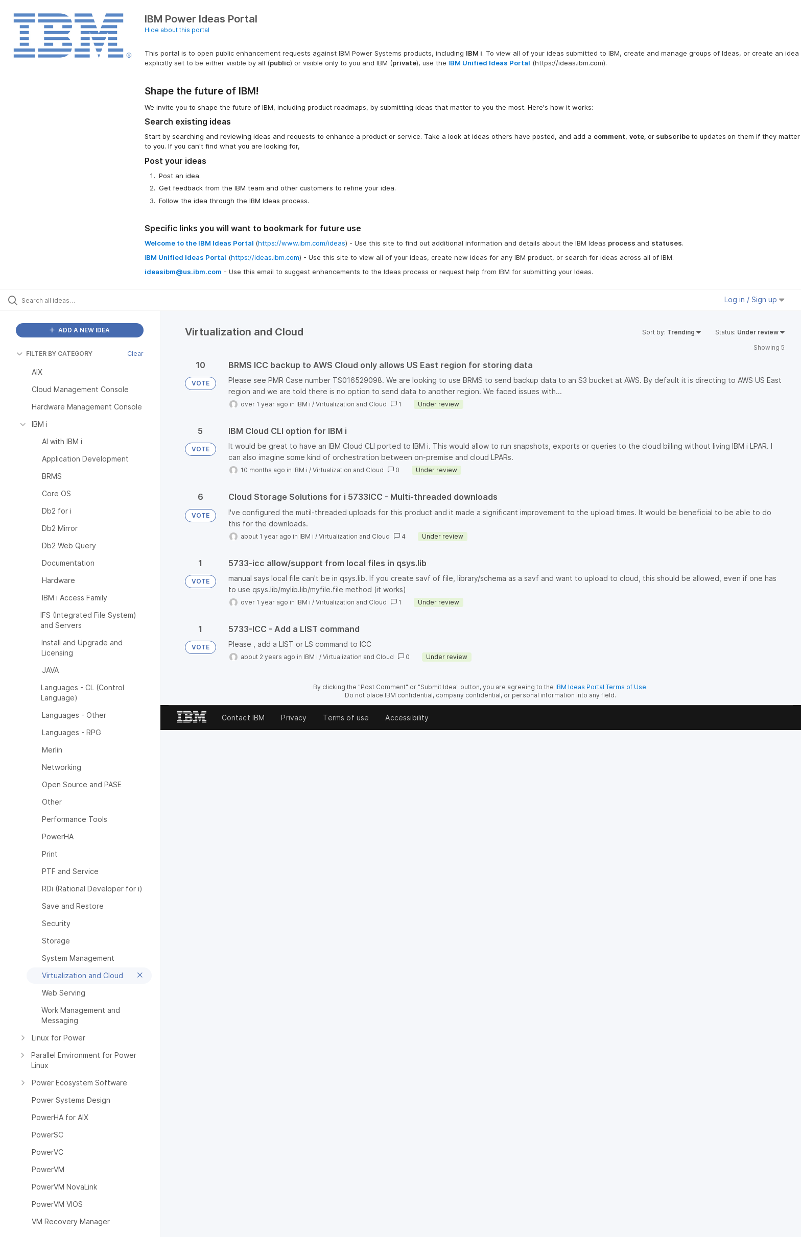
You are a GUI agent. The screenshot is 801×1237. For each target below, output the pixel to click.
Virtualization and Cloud (351, 404)
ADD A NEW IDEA (80, 330)
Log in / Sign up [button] (754, 299)
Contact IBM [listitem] (243, 717)
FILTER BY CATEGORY (54, 353)
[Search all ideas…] (93, 300)
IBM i (303, 404)
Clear (135, 353)
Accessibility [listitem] (407, 717)
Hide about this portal (177, 30)
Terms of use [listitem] (346, 717)
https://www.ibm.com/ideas (301, 243)
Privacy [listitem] (294, 717)
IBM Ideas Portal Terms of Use (600, 687)
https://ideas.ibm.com (265, 257)
